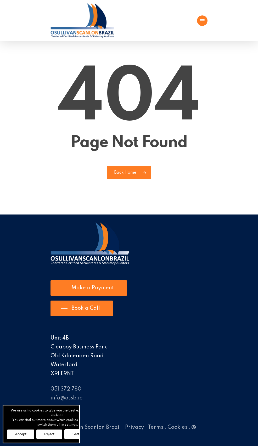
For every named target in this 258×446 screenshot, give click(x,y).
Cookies (177, 427)
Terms (155, 427)
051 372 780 (66, 389)
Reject (49, 434)
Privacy (134, 427)
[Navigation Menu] (202, 20)
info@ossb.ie (67, 398)
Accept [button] (20, 434)
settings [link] (71, 424)
